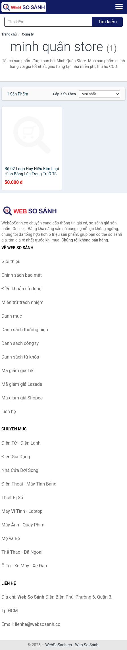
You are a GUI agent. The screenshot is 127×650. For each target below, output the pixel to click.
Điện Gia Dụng (15, 456)
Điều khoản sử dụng (21, 288)
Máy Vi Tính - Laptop (22, 511)
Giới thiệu (10, 261)
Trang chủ (9, 34)
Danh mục (11, 316)
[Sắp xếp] (99, 94)
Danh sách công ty (20, 343)
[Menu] (119, 6)
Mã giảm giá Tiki (18, 370)
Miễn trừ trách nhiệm (22, 302)
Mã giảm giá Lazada (21, 384)
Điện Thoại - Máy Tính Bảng (28, 484)
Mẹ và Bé (10, 538)
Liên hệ (8, 411)
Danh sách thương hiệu (24, 329)
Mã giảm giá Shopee (22, 398)
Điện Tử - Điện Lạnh (21, 443)
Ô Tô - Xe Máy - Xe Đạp (24, 565)
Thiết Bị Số (12, 497)
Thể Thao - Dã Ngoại (21, 552)
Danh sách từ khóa (20, 357)
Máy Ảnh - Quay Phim (22, 525)
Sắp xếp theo (64, 94)
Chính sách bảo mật (21, 275)
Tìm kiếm (107, 21)
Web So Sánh (86, 645)
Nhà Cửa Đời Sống (19, 470)
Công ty (28, 34)
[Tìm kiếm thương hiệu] (48, 22)
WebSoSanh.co (58, 645)
